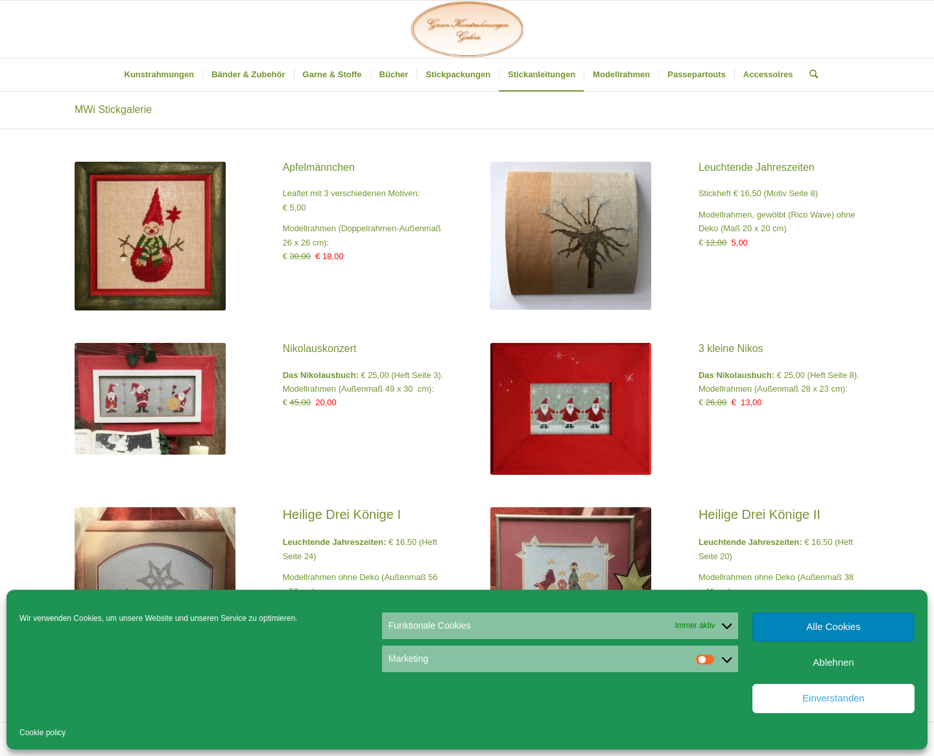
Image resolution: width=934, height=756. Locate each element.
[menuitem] (159, 74)
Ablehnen (833, 662)
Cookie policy (42, 732)
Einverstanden (833, 697)
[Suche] (809, 74)
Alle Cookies (833, 626)
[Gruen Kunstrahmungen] (467, 29)
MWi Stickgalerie (113, 109)
